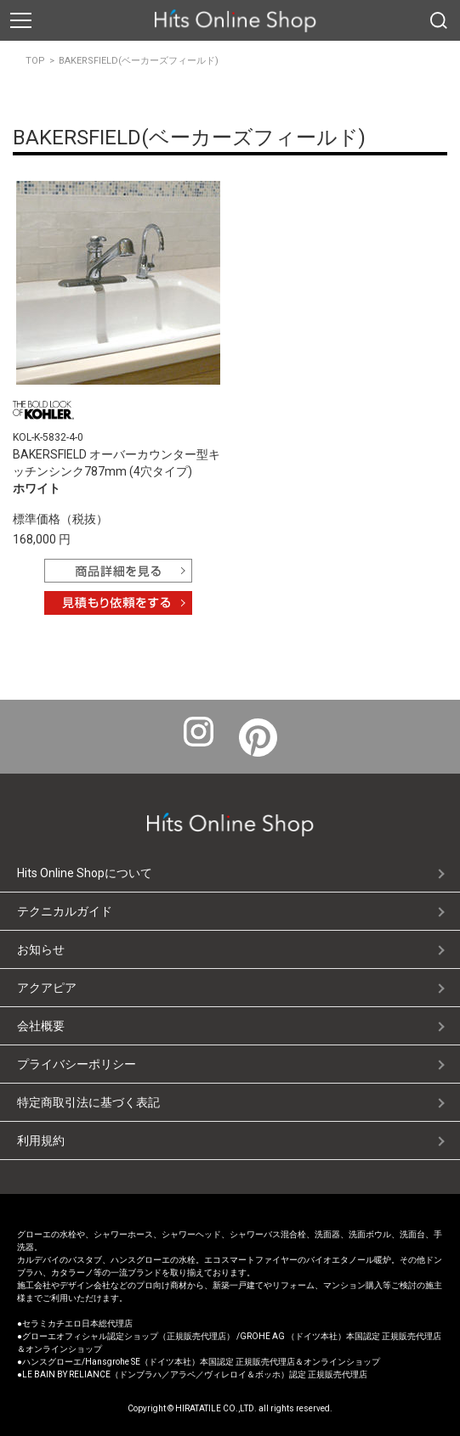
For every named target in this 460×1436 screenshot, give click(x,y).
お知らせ (41, 949)
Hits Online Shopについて (84, 873)
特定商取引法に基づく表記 (88, 1102)
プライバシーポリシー (76, 1064)
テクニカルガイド (64, 911)
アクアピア (47, 987)
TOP (35, 60)
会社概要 (41, 1026)
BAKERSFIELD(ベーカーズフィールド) (139, 60)
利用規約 (41, 1140)
